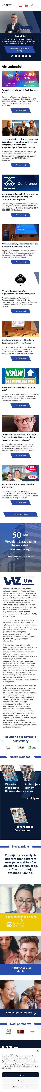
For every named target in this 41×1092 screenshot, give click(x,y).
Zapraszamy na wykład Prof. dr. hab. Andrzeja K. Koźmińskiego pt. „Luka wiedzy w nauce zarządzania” (19, 437)
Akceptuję (21, 1075)
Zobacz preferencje (20, 1087)
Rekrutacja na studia (20, 969)
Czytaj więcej (20, 110)
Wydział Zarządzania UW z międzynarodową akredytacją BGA (18, 292)
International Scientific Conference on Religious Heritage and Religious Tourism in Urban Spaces (20, 197)
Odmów (20, 1081)
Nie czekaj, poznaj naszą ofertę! (19, 49)
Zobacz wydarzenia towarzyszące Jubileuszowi (20, 558)
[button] (38, 1051)
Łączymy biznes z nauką (21, 916)
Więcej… (17, 727)
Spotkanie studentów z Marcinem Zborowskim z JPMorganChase (18, 341)
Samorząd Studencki (21, 1012)
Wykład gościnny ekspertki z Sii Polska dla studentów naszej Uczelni (20, 245)
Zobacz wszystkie (20, 514)
